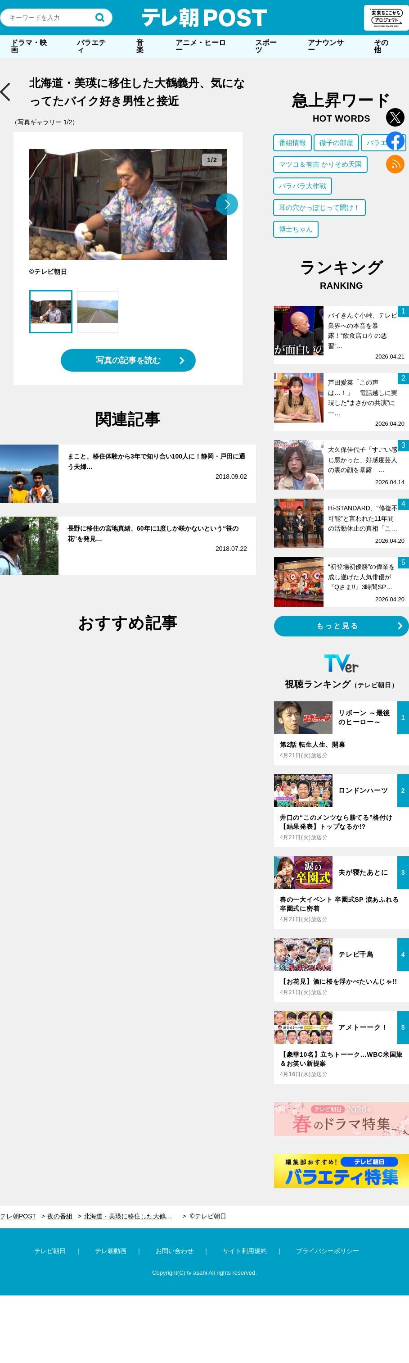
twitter (395, 117)
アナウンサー (326, 46)
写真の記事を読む (128, 360)
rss (395, 164)
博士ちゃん (296, 229)
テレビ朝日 (50, 1250)
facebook (395, 141)
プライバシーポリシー (327, 1250)
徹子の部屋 (336, 142)
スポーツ (266, 46)
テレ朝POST (204, 17)
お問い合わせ (174, 1250)
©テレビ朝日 (208, 1216)
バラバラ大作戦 (302, 186)
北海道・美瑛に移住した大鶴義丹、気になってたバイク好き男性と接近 (135, 1216)
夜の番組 (59, 1216)
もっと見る (338, 626)
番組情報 (292, 142)
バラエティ (91, 46)
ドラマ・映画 (29, 46)
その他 (381, 46)
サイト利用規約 (245, 1250)
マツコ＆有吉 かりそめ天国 (320, 164)
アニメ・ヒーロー (200, 46)
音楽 (140, 46)
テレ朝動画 (110, 1250)
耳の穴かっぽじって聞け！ (319, 207)
